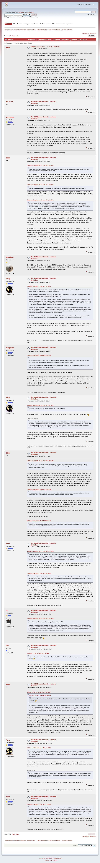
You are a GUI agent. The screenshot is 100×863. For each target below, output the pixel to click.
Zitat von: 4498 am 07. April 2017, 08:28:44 (39, 573)
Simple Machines (58, 858)
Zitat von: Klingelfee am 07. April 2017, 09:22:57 (40, 405)
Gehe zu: (75, 845)
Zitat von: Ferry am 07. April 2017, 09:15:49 (39, 355)
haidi (8, 543)
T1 (7, 611)
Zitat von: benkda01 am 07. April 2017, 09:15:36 (40, 460)
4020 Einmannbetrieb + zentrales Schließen (46, 47)
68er (7, 646)
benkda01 (10, 257)
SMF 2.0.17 (42, 858)
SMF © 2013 (49, 858)
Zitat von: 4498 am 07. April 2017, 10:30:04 (39, 747)
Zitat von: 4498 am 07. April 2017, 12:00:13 (39, 804)
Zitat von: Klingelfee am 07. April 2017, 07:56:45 (40, 165)
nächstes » (93, 33)
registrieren (30, 12)
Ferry (8, 279)
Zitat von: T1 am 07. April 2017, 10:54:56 (38, 653)
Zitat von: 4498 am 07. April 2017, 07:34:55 (39, 286)
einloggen (21, 12)
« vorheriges (85, 33)
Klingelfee (10, 117)
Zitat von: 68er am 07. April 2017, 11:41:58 (38, 692)
